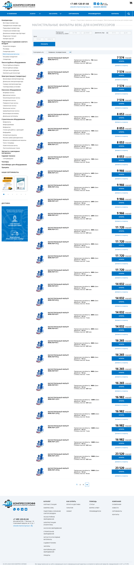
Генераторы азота (9, 51)
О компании (12, 14)
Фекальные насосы (9, 108)
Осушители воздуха (9, 46)
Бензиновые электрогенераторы (13, 79)
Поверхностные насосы (10, 103)
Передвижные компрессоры (12, 26)
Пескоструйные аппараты (11, 65)
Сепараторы (7, 59)
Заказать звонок (100, 7)
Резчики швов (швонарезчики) (13, 138)
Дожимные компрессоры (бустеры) (14, 33)
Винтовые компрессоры (10, 23)
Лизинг (69, 511)
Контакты (115, 14)
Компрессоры (7, 20)
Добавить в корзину (121, 65)
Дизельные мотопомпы (10, 116)
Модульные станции (9, 36)
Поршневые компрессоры (11, 28)
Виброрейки (7, 132)
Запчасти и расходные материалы (11, 152)
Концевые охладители (10, 57)
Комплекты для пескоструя (11, 73)
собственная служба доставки (14, 220)
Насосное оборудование (11, 90)
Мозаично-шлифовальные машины (14, 140)
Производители (94, 14)
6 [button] (25, 194)
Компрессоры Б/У (8, 39)
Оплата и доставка (73, 504)
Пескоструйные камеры (10, 68)
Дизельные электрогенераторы (13, 82)
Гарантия (69, 508)
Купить (121, 61)
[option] (8, 183)
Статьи (91, 504)
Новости (115, 508)
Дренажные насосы (9, 95)
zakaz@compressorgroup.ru (80, 7)
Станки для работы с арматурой (13, 130)
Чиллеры (5, 162)
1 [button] (3, 194)
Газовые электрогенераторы (12, 84)
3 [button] (12, 194)
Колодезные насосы (9, 100)
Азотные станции (50, 504)
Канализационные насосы (11, 98)
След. (87, 485)
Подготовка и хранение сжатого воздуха (14, 43)
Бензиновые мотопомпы (11, 114)
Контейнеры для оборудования (14, 165)
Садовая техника (8, 156)
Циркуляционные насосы (11, 111)
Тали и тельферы (8, 143)
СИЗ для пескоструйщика (11, 70)
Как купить (53, 14)
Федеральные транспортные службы (14, 235)
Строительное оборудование (13, 119)
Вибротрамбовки (8, 125)
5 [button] (21, 194)
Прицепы (5, 167)
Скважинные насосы (9, 106)
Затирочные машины (10, 135)
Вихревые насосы (8, 93)
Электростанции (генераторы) (14, 76)
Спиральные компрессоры (11, 31)
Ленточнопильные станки (11, 148)
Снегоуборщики (8, 159)
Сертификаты (74, 14)
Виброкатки (7, 127)
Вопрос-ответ (94, 508)
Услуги (32, 14)
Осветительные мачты (10, 146)
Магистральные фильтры (11, 54)
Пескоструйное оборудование (14, 62)
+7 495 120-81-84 (79, 4)
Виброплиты (7, 122)
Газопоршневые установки (11, 87)
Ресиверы (6, 49)
